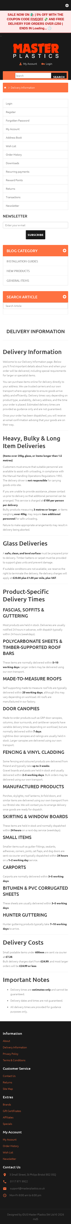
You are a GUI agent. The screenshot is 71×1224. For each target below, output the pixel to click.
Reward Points (14, 180)
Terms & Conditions (14, 1060)
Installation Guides (22, 261)
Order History (14, 154)
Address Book (14, 137)
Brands (7, 1104)
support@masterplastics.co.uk (27, 1188)
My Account (28, 64)
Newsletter (12, 205)
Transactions (13, 197)
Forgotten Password (17, 120)
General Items (18, 280)
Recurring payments (17, 171)
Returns (10, 188)
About (6, 1041)
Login (46, 64)
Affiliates (8, 1117)
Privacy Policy (10, 1054)
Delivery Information (23, 87)
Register (11, 112)
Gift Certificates (12, 1111)
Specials (7, 1124)
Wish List (11, 146)
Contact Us (9, 1076)
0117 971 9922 (19, 1181)
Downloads (12, 163)
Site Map (8, 1089)
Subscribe (35, 235)
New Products (18, 271)
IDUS (25, 1214)
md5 (35, 1219)
